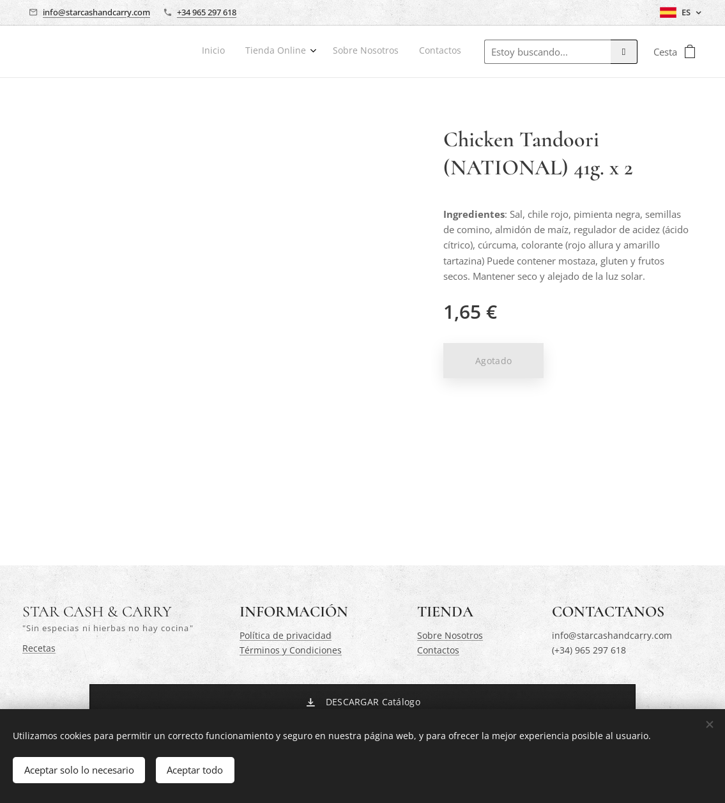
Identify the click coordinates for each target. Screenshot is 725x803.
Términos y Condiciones (291, 650)
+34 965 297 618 (206, 12)
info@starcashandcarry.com (96, 12)
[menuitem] (397, 52)
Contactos (438, 650)
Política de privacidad (286, 635)
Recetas (39, 648)
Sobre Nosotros (450, 635)
